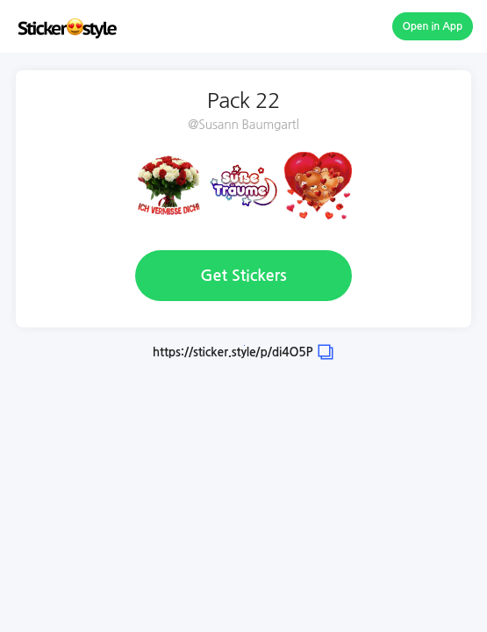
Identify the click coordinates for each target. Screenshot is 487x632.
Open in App (433, 26)
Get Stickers (243, 276)
